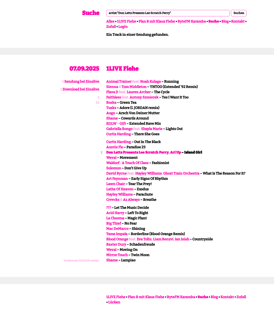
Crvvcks (112, 200)
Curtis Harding (118, 134)
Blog (225, 21)
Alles (110, 21)
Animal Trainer (119, 81)
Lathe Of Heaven (119, 189)
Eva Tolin (144, 239)
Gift (122, 123)
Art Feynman (117, 179)
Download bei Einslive (80, 89)
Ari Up (175, 152)
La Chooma (115, 218)
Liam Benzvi (163, 239)
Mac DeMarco (117, 229)
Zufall (111, 27)
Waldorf (112, 163)
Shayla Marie (151, 129)
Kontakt (238, 21)
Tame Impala (116, 234)
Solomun (113, 168)
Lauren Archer (139, 92)
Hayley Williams (148, 173)
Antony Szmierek (144, 97)
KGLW (111, 123)
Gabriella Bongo (119, 129)
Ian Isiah (182, 239)
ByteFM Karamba (192, 21)
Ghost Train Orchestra (181, 173)
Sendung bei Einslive (81, 81)
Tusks (111, 108)
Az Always (131, 200)
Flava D (112, 92)
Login (123, 27)
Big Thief (113, 223)
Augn (110, 113)
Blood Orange (117, 239)
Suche (90, 13)
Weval (111, 158)
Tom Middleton (134, 87)
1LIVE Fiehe (126, 21)
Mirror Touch (117, 255)
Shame (112, 118)
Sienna (112, 87)
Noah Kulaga (150, 81)
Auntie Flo (114, 147)
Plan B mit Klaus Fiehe (157, 21)
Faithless (113, 97)
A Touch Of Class (135, 163)
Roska (111, 102)
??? (108, 208)
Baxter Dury (116, 244)
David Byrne (116, 173)
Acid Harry (115, 213)
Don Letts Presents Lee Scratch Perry (137, 152)
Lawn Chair (115, 184)
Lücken (114, 302)
